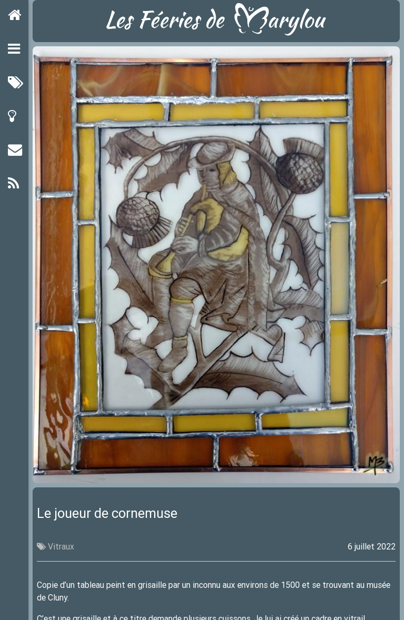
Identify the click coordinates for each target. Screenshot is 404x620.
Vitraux (61, 546)
